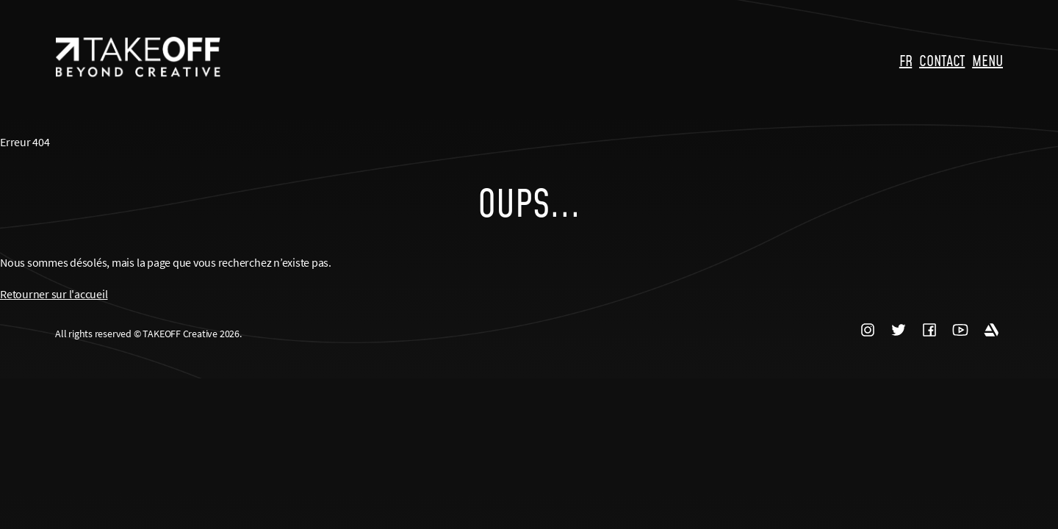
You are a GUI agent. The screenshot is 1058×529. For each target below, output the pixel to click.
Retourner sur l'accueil (53, 294)
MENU (987, 60)
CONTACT (942, 60)
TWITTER (898, 330)
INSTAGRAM (867, 330)
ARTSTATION (991, 330)
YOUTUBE (960, 330)
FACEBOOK (929, 330)
